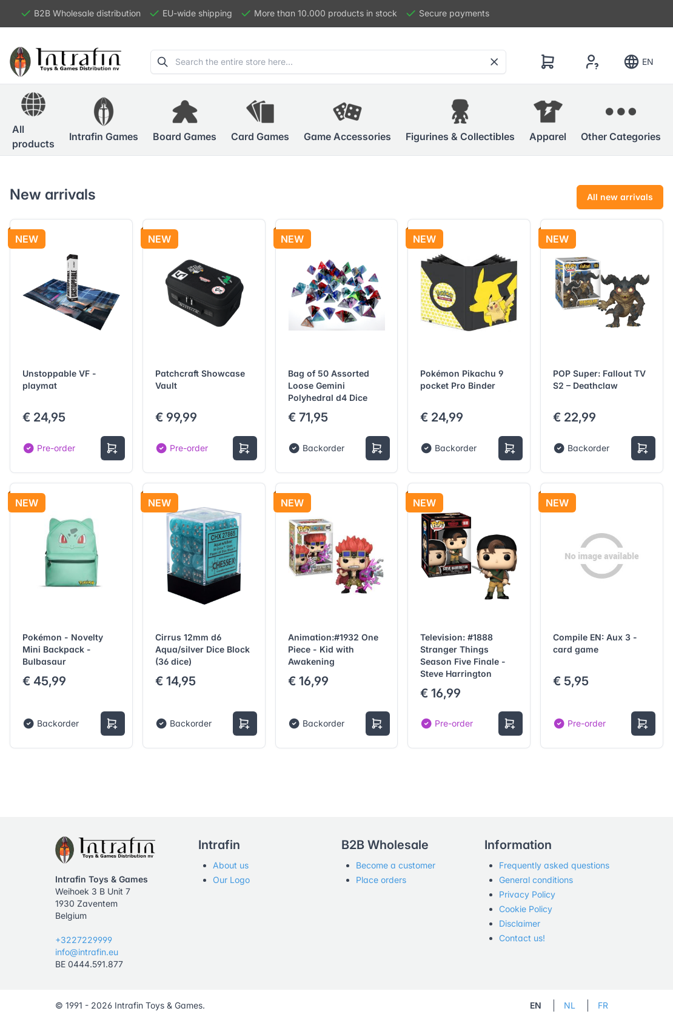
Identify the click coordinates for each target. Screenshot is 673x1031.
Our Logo (231, 880)
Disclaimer (519, 923)
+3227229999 (83, 940)
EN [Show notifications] (638, 61)
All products (33, 119)
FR (603, 1005)
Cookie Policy (525, 909)
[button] (104, 120)
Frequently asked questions (554, 865)
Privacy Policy (527, 894)
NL (569, 1005)
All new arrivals (620, 197)
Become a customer (395, 865)
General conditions (536, 880)
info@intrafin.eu (86, 952)
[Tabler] (65, 62)
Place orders (381, 880)
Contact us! (522, 938)
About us (231, 865)
